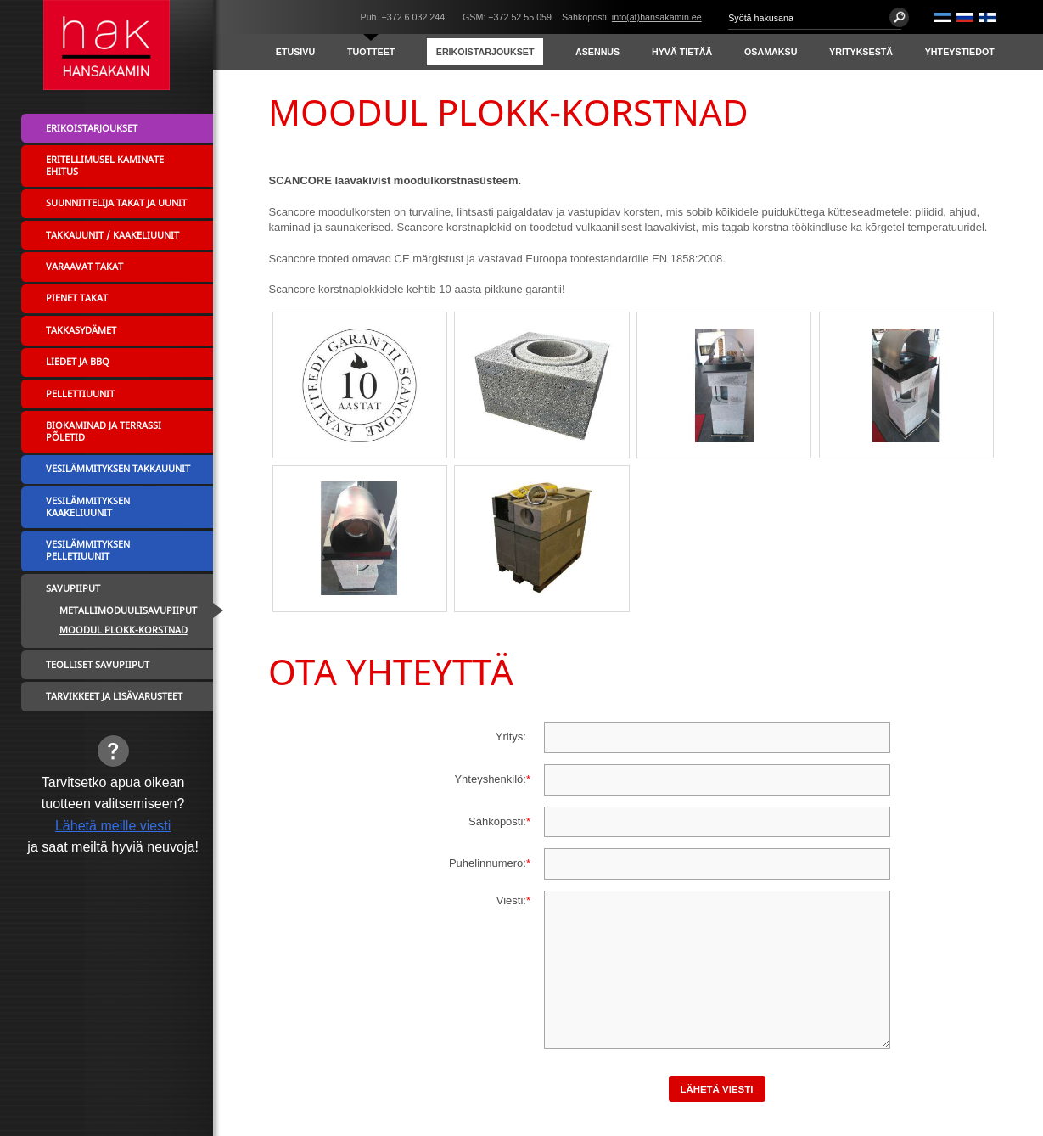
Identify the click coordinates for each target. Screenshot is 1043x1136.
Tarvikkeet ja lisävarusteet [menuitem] (114, 696)
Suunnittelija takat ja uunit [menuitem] (116, 203)
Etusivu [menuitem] (295, 52)
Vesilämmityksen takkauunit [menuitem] (118, 469)
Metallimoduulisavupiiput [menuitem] (128, 610)
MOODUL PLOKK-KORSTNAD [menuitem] (123, 630)
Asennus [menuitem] (597, 52)
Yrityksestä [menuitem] (861, 52)
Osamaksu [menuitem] (770, 52)
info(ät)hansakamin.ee (657, 17)
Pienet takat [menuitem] (77, 298)
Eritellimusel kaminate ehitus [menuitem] (105, 165)
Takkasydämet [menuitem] (81, 330)
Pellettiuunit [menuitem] (80, 394)
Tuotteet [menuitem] (371, 52)
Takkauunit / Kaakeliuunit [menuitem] (112, 235)
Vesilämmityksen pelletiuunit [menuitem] (88, 550)
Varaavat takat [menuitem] (84, 267)
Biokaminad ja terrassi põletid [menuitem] (103, 431)
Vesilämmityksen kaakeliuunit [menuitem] (88, 507)
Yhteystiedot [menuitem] (960, 52)
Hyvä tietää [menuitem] (682, 52)
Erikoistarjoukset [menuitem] (485, 52)
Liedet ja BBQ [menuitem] (77, 362)
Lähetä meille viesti (113, 825)
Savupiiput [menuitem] (73, 588)
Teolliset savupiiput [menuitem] (97, 665)
